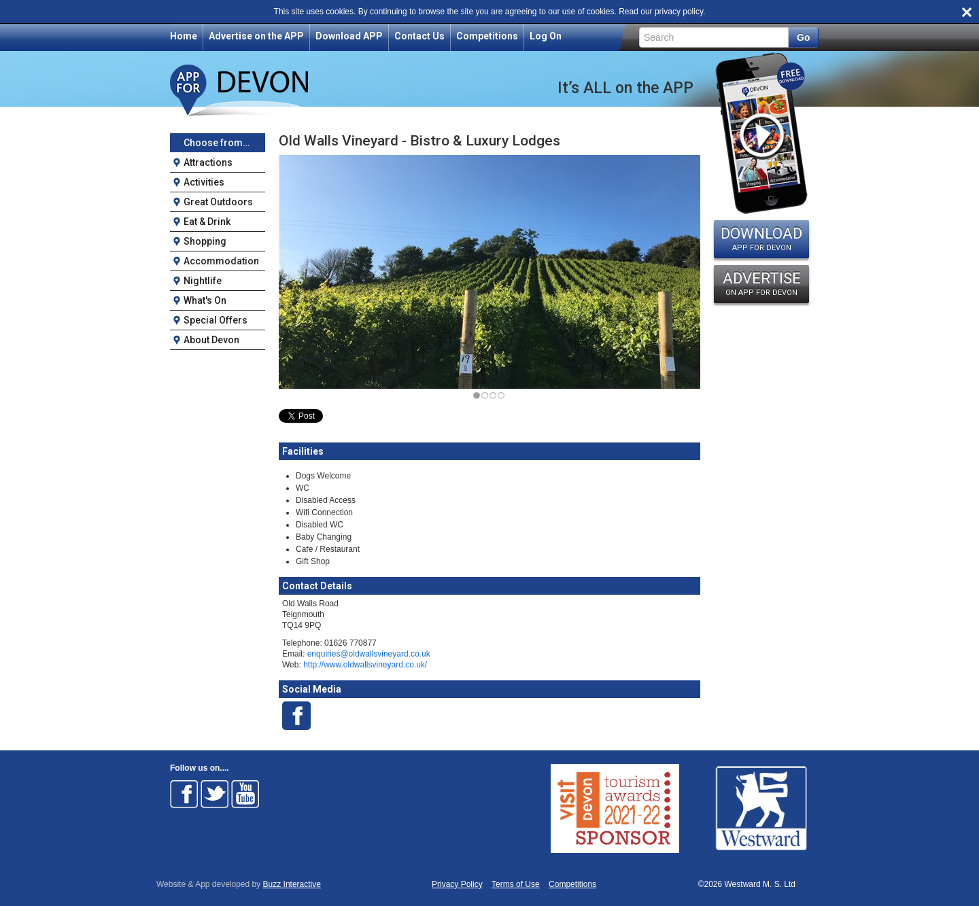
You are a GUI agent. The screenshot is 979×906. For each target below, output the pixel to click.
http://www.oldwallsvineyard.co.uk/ (365, 664)
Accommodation (221, 261)
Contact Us (419, 36)
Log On (546, 36)
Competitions (487, 36)
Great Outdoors (218, 201)
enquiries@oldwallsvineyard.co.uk (368, 654)
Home (183, 36)
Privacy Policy (457, 884)
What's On (205, 300)
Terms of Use (516, 884)
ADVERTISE (761, 283)
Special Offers (215, 320)
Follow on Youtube (245, 794)
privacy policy (679, 11)
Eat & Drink (207, 221)
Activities (204, 182)
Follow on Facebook (184, 794)
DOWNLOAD (761, 238)
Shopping (205, 241)
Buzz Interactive (292, 884)
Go (803, 37)
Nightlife (203, 280)
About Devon (211, 339)
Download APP (349, 36)
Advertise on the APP (256, 36)
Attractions (208, 162)
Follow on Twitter (215, 794)
